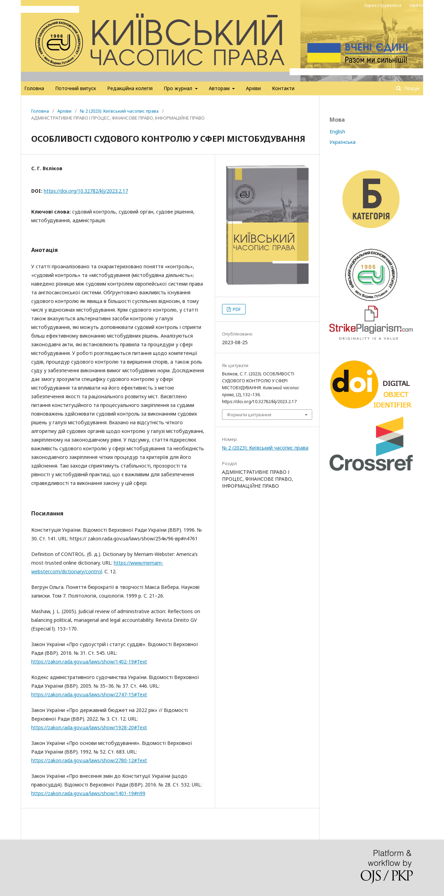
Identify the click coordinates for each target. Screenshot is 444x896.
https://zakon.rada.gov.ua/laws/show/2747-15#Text (89, 694)
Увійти (416, 5)
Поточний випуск (75, 88)
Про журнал (179, 88)
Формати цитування (249, 414)
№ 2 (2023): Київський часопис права (119, 111)
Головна (34, 88)
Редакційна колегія (130, 88)
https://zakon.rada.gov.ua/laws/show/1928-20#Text (89, 727)
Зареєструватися (382, 5)
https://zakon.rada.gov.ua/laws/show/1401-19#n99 (88, 793)
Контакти (283, 88)
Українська (343, 142)
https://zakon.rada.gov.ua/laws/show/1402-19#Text (89, 661)
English (337, 131)
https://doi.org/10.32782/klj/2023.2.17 (86, 191)
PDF (236, 309)
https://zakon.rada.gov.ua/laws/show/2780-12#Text (89, 760)
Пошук (411, 88)
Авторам (220, 88)
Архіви (253, 88)
